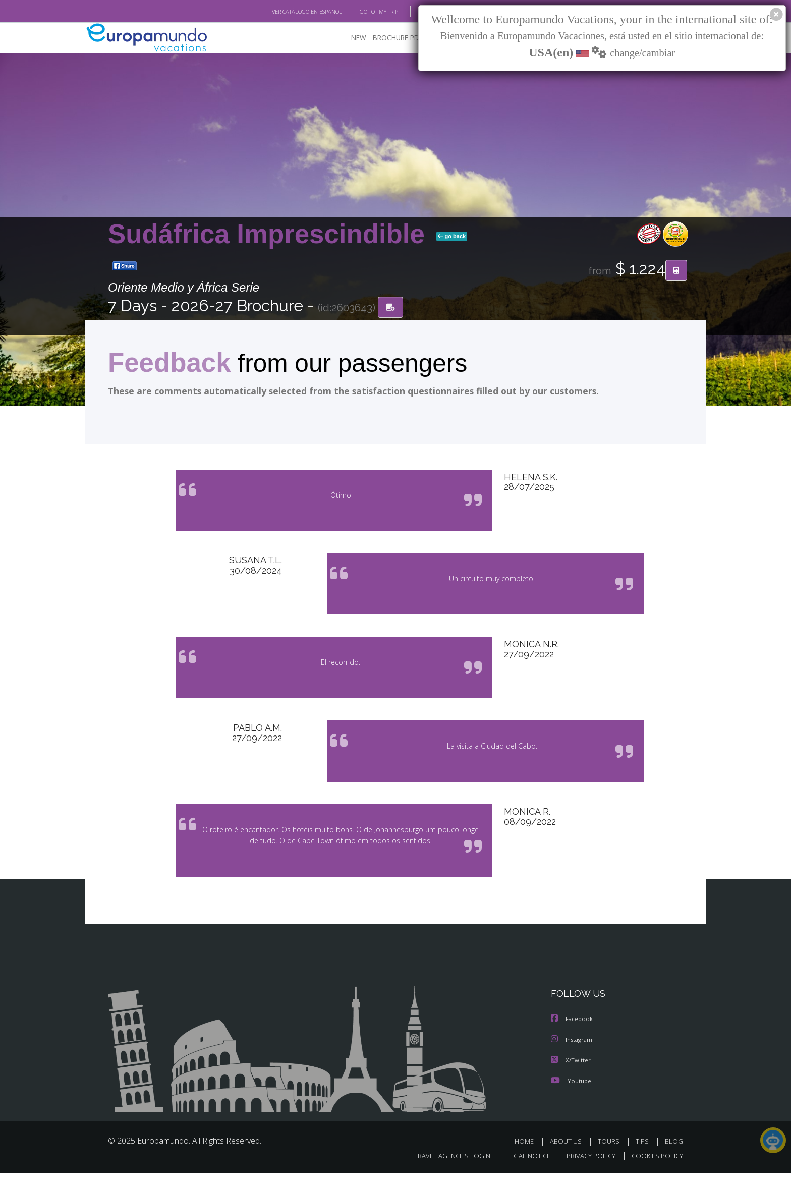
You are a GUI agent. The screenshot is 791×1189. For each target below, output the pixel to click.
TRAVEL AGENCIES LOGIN (443, 1172)
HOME (528, 1157)
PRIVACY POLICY (586, 1172)
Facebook (572, 1036)
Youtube (571, 1097)
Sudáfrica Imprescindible (270, 234)
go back (452, 237)
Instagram (573, 1056)
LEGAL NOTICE (521, 1172)
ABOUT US (568, 1157)
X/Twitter (571, 1077)
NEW (349, 38)
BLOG (412, 12)
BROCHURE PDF (390, 38)
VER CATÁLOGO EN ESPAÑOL (284, 12)
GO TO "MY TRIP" (363, 12)
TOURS (610, 1157)
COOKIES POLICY (655, 1172)
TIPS (643, 1157)
